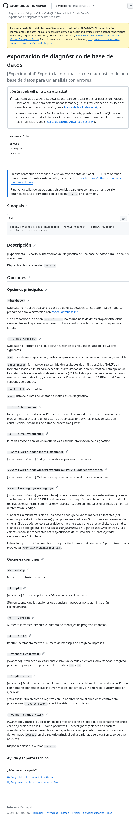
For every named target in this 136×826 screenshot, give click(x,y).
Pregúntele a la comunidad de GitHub (30, 777)
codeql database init (65, 312)
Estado (65, 812)
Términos (38, 812)
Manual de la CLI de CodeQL (73, 13)
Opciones (19, 277)
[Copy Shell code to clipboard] (123, 218)
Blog (109, 812)
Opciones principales (27, 289)
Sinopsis (17, 206)
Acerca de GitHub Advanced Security (70, 122)
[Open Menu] (130, 6)
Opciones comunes (25, 559)
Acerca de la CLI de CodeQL (82, 107)
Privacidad (52, 812)
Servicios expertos (93, 812)
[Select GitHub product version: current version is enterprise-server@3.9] (75, 6)
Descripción (21, 245)
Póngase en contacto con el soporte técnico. (34, 782)
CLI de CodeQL (44, 13)
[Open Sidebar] (4, 15)
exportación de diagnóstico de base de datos (34, 17)
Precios (76, 812)
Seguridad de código (20, 13)
